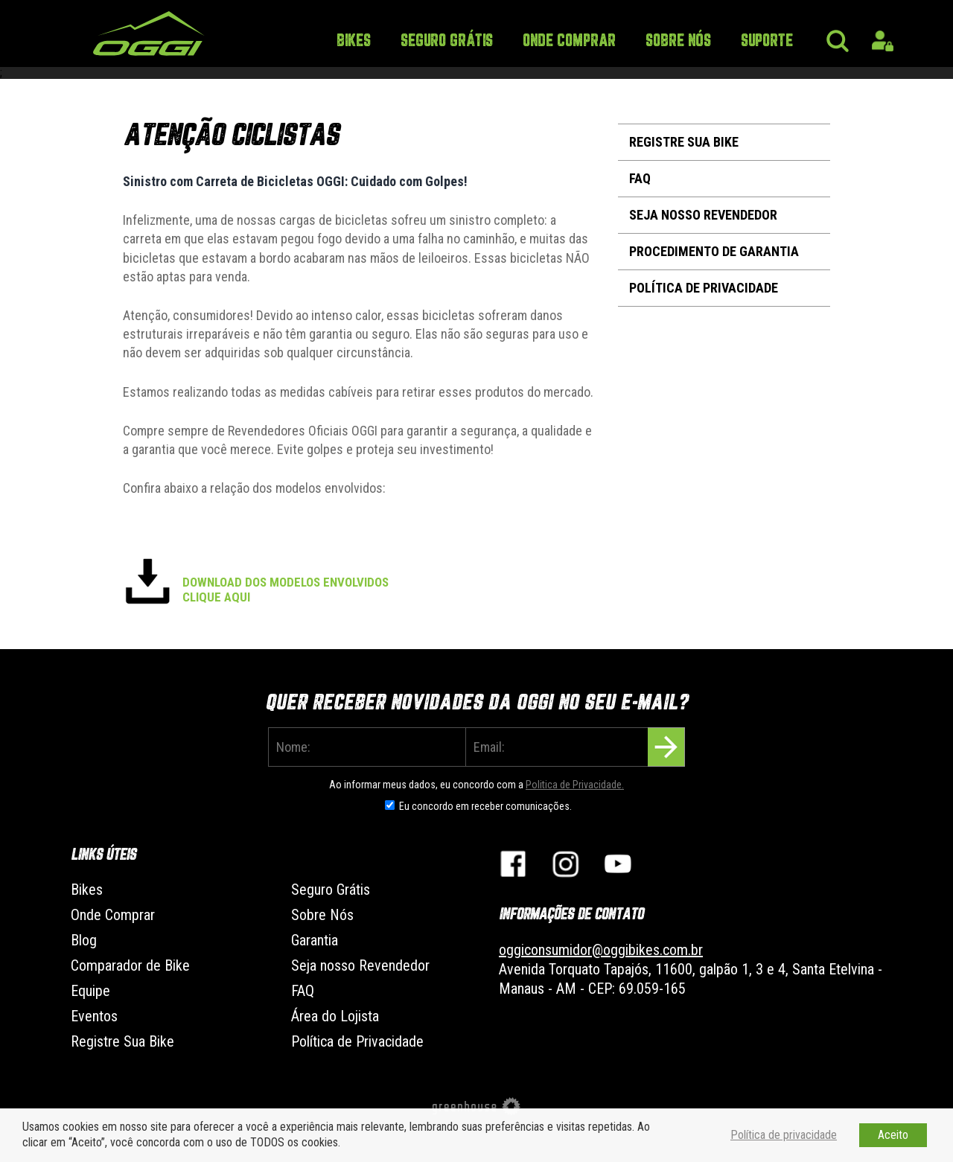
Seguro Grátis (447, 41)
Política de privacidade (783, 1135)
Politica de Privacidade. (575, 785)
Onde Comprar (569, 41)
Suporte (767, 41)
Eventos (94, 1016)
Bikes (354, 41)
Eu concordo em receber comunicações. (485, 806)
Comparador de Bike (130, 965)
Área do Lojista (335, 1016)
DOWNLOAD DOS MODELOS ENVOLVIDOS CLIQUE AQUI (285, 589)
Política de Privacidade (703, 288)
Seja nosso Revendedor (703, 215)
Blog (84, 940)
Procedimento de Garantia (714, 251)
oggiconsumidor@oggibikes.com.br (601, 950)
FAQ (640, 178)
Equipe (90, 991)
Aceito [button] (893, 1135)
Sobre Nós (678, 41)
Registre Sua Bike (684, 142)
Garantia (314, 940)
